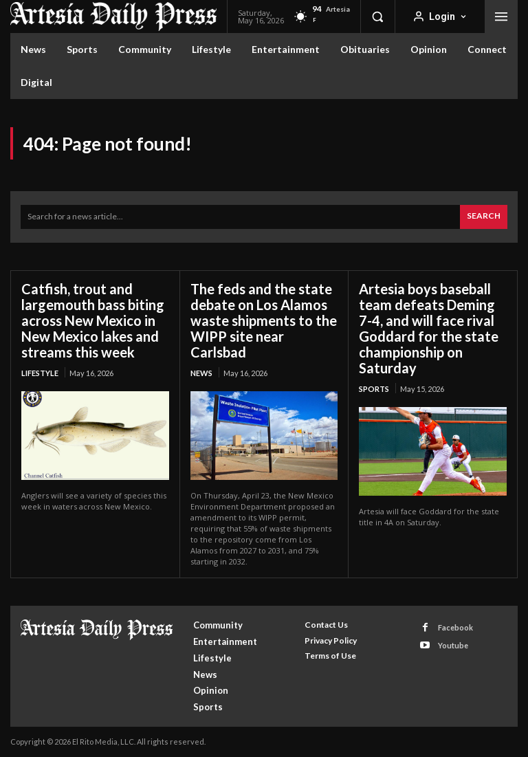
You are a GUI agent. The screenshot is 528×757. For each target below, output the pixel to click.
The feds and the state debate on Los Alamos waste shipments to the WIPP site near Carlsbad (263, 320)
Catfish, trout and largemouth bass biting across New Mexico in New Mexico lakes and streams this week (92, 320)
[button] (377, 16)
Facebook (455, 627)
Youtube (453, 645)
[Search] (483, 217)
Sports (374, 388)
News (201, 373)
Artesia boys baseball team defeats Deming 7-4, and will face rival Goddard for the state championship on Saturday (428, 328)
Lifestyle (39, 373)
